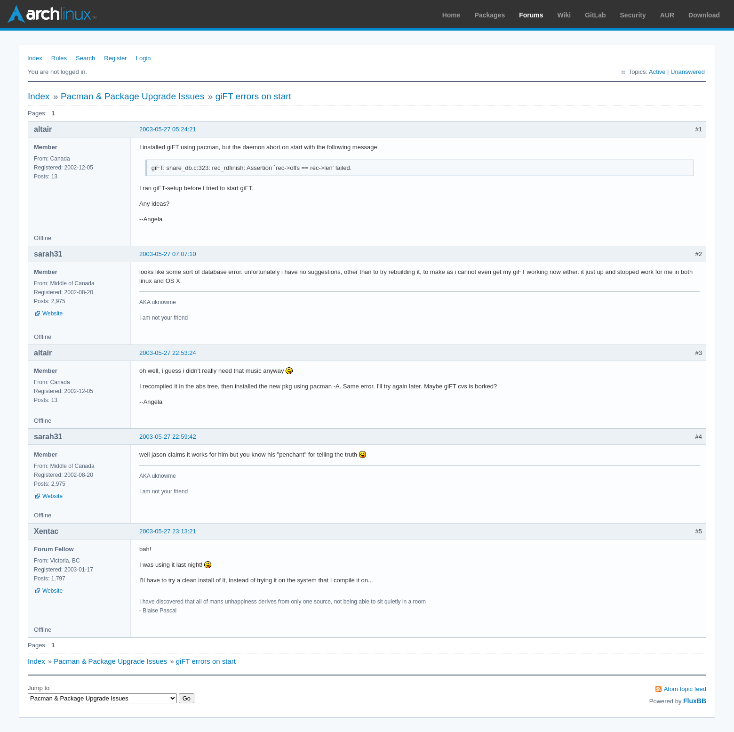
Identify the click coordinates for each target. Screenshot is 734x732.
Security (633, 15)
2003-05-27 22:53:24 (167, 352)
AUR (667, 15)
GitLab (595, 15)
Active (657, 71)
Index (34, 58)
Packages (490, 15)
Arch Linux (51, 14)
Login (143, 58)
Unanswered (687, 71)
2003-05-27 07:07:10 (167, 253)
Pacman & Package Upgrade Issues (132, 96)
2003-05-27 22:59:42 (167, 436)
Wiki (564, 15)
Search (85, 58)
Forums (531, 15)
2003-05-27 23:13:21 (167, 531)
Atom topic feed (685, 688)
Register (115, 58)
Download (704, 15)
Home (451, 15)
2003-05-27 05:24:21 (167, 129)
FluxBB (694, 701)
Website (52, 313)
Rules (59, 58)
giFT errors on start (253, 96)
